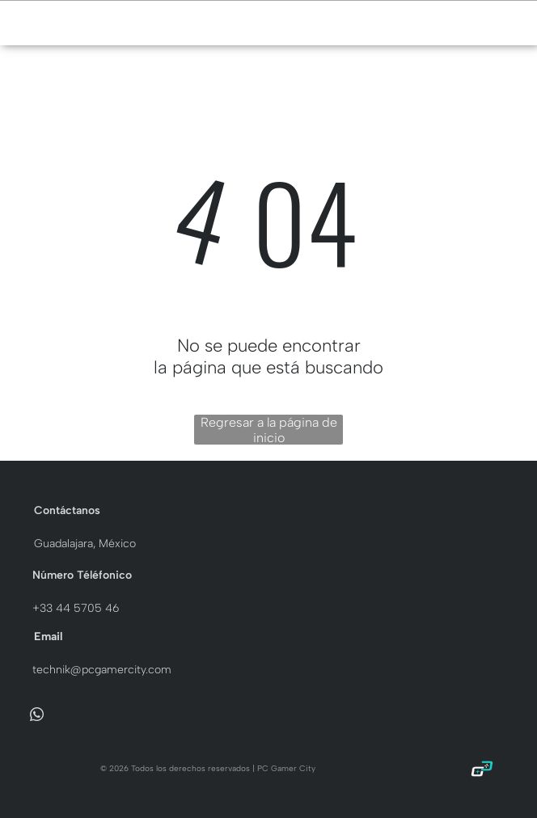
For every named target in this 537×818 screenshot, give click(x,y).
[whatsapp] (37, 717)
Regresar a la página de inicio (269, 430)
